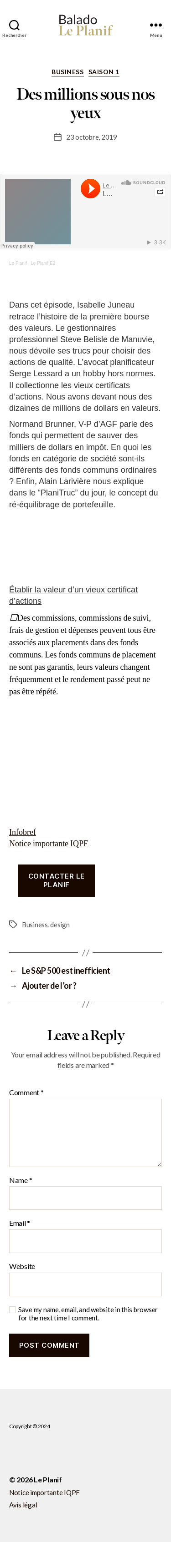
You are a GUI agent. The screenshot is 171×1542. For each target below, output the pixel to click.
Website (22, 1266)
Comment (26, 1092)
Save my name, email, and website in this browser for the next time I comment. (88, 1313)
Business (67, 72)
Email (19, 1223)
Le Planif (18, 263)
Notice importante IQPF (48, 844)
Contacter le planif (56, 880)
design (59, 924)
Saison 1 (103, 72)
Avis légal (23, 1505)
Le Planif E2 (43, 263)
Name (20, 1180)
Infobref (22, 832)
